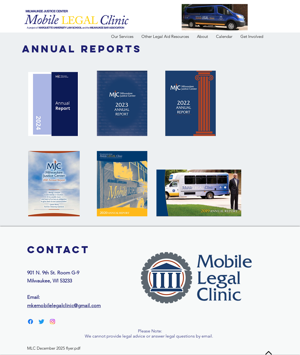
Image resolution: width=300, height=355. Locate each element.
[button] (202, 36)
